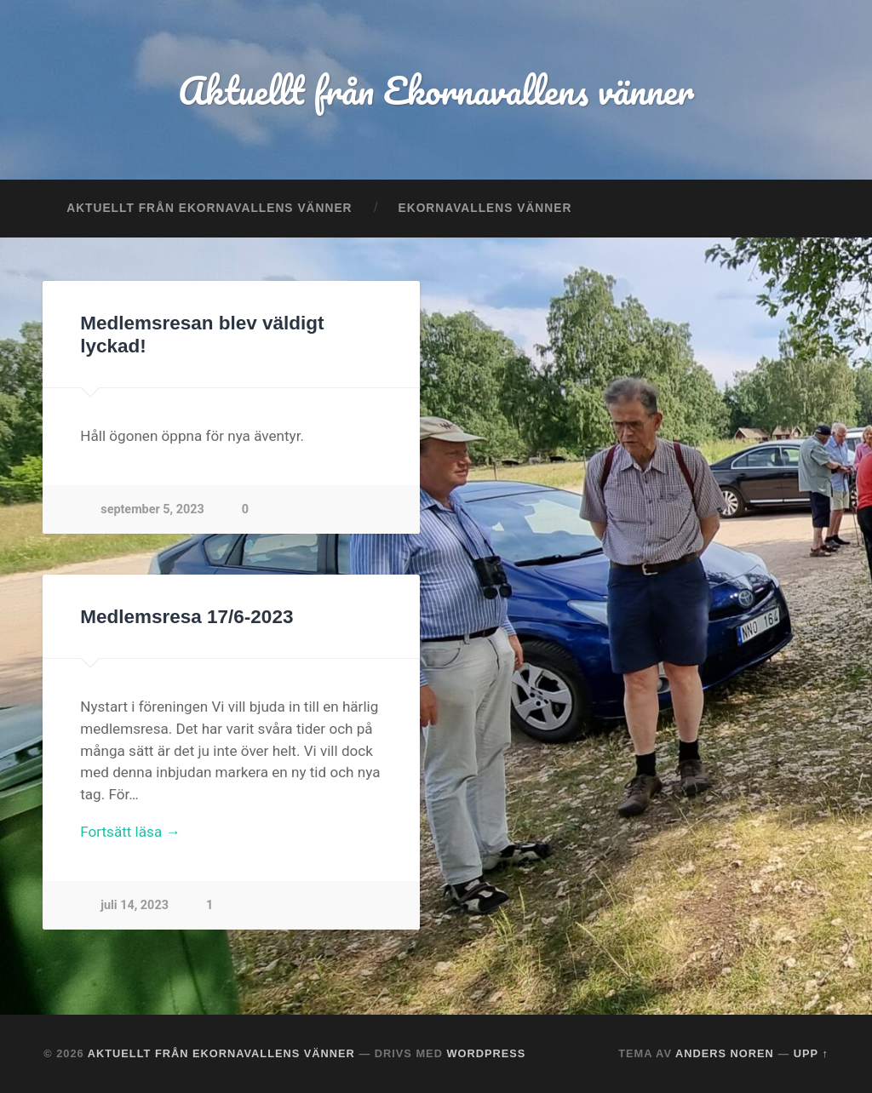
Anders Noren (724, 1053)
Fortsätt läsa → (130, 831)
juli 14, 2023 (134, 905)
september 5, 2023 (152, 509)
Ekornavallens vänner (485, 208)
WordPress (485, 1053)
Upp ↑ (811, 1053)
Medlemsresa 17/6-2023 (186, 616)
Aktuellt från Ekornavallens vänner (436, 90)
